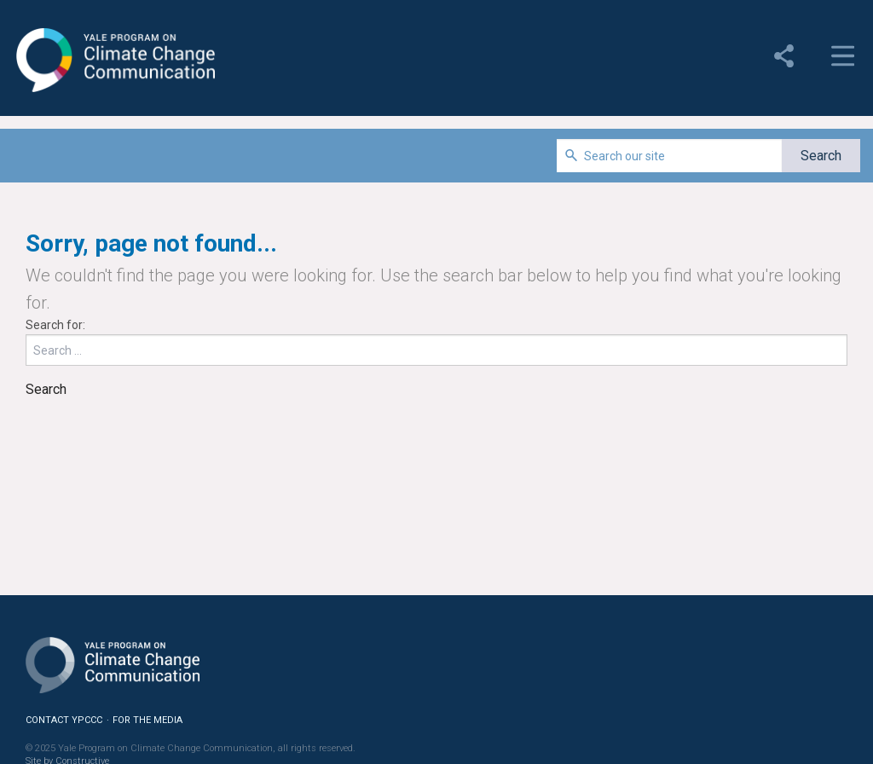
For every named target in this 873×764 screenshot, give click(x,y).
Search (46, 389)
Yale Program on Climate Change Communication (114, 60)
